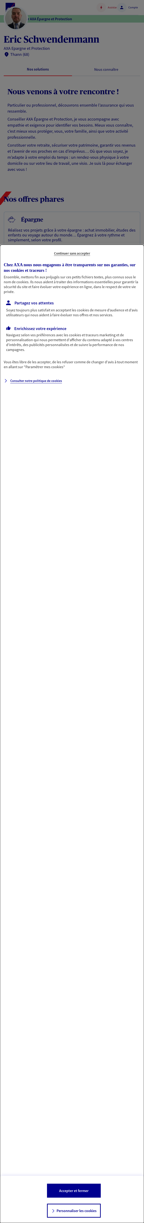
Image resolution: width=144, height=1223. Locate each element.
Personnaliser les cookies (77, 1210)
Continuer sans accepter (72, 253)
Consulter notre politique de (36, 381)
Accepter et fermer (74, 1190)
